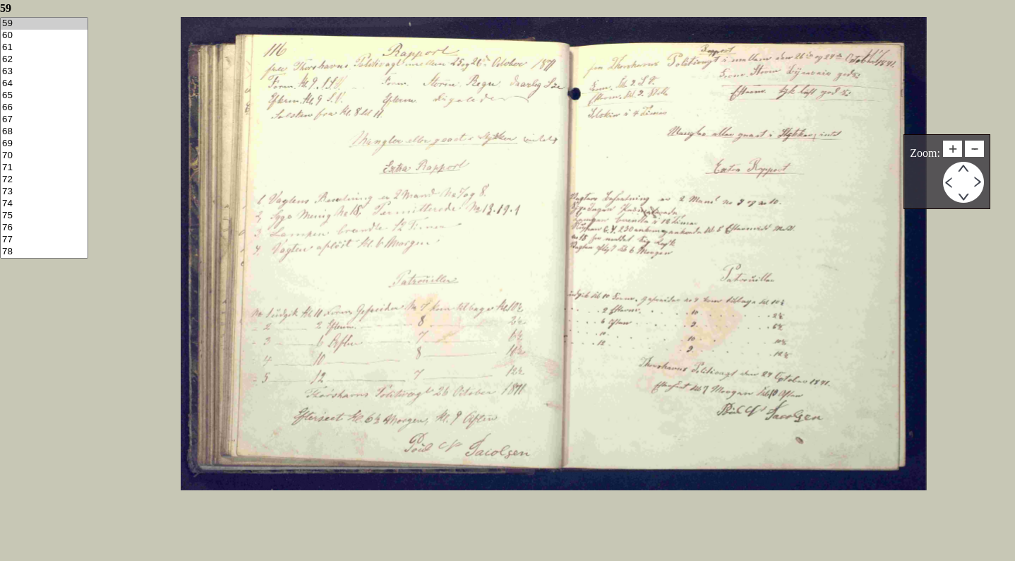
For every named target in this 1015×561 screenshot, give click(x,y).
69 (44, 144)
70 (44, 156)
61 (44, 48)
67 (44, 120)
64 (44, 84)
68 (44, 132)
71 (44, 168)
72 (44, 180)
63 (44, 72)
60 (44, 36)
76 (44, 228)
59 (44, 24)
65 (44, 96)
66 (44, 108)
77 (44, 240)
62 (44, 60)
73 (44, 192)
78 (44, 252)
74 (44, 204)
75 (44, 216)
